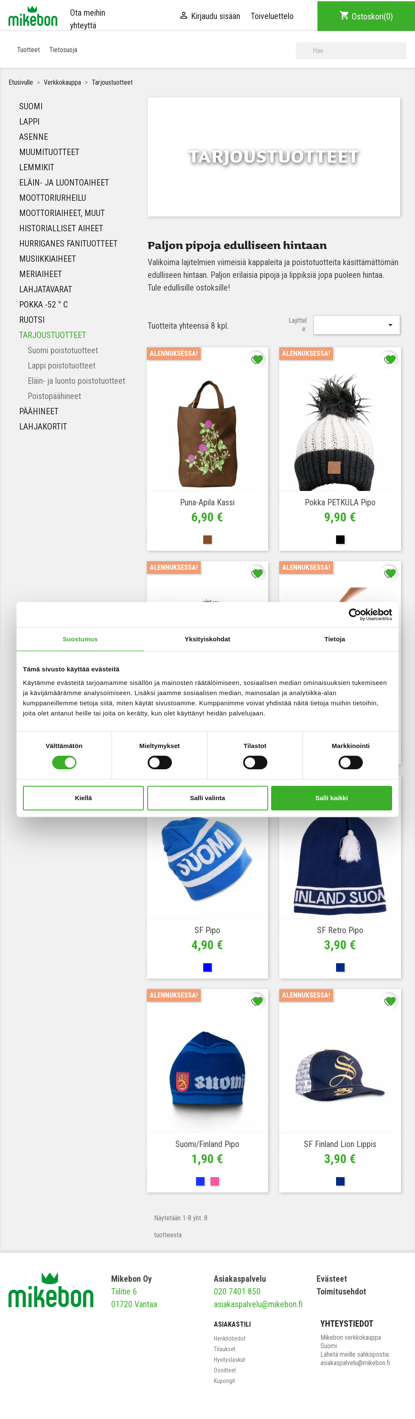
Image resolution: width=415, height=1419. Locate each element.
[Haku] (351, 50)
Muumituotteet (49, 152)
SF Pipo (207, 930)
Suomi (30, 106)
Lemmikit (36, 167)
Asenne (33, 137)
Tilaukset (225, 1349)
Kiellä (83, 797)
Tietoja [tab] (335, 639)
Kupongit (224, 1380)
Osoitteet (225, 1370)
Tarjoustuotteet (52, 335)
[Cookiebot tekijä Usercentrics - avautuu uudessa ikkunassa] (355, 614)
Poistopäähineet (54, 396)
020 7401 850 (237, 1291)
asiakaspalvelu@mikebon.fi (258, 1304)
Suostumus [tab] (80, 639)
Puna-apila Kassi (207, 502)
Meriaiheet (40, 274)
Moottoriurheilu (52, 198)
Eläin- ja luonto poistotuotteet (76, 381)
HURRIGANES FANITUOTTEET (68, 243)
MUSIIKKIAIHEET (47, 259)
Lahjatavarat (45, 289)
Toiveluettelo (272, 16)
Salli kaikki (331, 797)
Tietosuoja (63, 50)
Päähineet (39, 411)
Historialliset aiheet (61, 228)
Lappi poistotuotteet (61, 365)
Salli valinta (207, 797)
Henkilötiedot (230, 1338)
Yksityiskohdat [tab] (207, 639)
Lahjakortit (43, 426)
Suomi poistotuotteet (63, 350)
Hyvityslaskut (229, 1359)
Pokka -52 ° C (43, 304)
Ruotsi (32, 320)
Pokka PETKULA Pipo (340, 502)
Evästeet (332, 1279)
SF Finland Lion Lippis (340, 1144)
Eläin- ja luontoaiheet (64, 182)
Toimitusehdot (341, 1291)
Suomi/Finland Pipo (207, 1144)
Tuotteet (28, 50)
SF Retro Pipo (340, 930)
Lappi (29, 121)
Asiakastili (232, 1324)
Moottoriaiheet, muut (62, 213)
